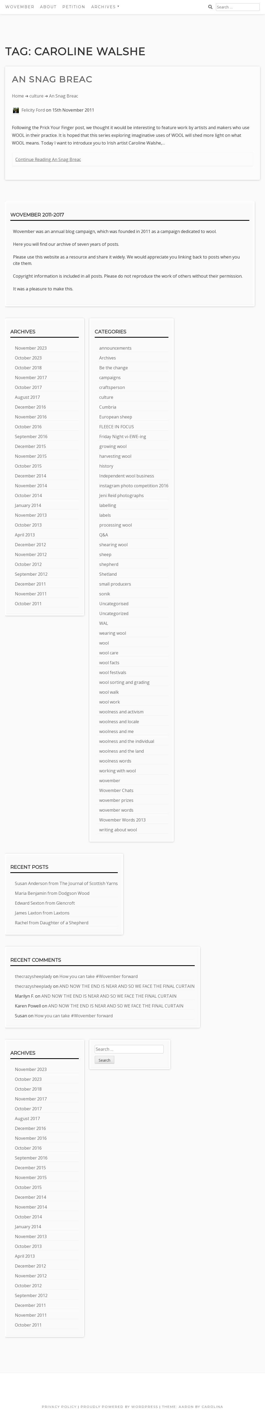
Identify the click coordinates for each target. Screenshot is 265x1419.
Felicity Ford (33, 110)
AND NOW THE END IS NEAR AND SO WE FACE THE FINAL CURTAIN (127, 986)
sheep (105, 554)
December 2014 (30, 476)
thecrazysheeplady (33, 976)
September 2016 (31, 436)
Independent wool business (126, 476)
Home (18, 96)
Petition (73, 7)
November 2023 (31, 348)
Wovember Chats (116, 790)
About (48, 7)
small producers (115, 584)
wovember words (116, 810)
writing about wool (118, 830)
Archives (103, 7)
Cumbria (107, 407)
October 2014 (28, 495)
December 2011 (30, 584)
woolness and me (116, 731)
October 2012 (28, 564)
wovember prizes (116, 800)
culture (36, 96)
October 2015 (28, 466)
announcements (115, 348)
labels (105, 515)
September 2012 (31, 574)
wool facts (109, 663)
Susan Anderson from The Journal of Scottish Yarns (66, 883)
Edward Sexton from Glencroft (45, 903)
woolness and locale (119, 722)
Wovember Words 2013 (122, 820)
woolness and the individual (126, 741)
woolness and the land (121, 751)
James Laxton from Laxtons (42, 913)
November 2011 (31, 594)
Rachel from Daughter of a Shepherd (51, 923)
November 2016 (31, 417)
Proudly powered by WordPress (119, 1407)
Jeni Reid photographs (121, 495)
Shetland (108, 574)
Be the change (113, 368)
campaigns (110, 377)
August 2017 (27, 397)
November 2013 (31, 515)
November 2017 (31, 377)
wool (104, 643)
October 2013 (28, 525)
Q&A (103, 535)
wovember (109, 780)
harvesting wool (115, 456)
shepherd (108, 564)
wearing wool (112, 633)
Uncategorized (113, 613)
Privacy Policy (59, 1407)
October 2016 (28, 427)
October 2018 (28, 368)
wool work (109, 702)
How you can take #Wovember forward (98, 976)
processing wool (115, 525)
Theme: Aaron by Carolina (192, 1407)
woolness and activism (121, 712)
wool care (108, 653)
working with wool (117, 771)
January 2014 (28, 505)
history (106, 466)
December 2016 (30, 407)
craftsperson (112, 387)
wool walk (109, 692)
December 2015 (30, 446)
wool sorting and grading (124, 682)
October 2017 (28, 387)
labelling (107, 505)
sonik (104, 594)
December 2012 (30, 545)
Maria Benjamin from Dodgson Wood (52, 893)
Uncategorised (113, 604)
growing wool (113, 446)
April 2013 (25, 535)
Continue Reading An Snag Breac (48, 159)
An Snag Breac (52, 79)
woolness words (115, 761)
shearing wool (113, 545)
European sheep (115, 417)
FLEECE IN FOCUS (116, 427)
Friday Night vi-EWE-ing (122, 436)
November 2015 (31, 456)
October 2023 (28, 358)
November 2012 (31, 554)
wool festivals (112, 672)
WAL (103, 623)
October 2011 (28, 604)
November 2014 (31, 486)
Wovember (19, 7)
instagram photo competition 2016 (133, 486)
